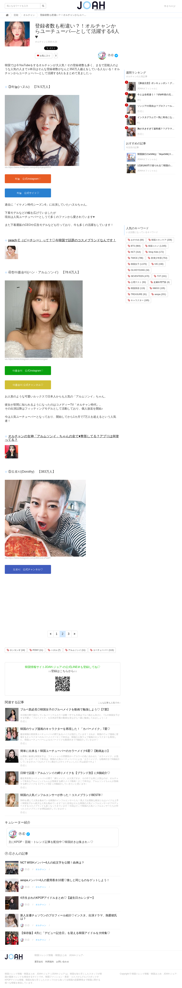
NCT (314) (134, 252)
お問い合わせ (62, 961)
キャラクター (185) (138, 300)
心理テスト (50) (137, 282)
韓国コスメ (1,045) (155, 246)
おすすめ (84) (136, 240)
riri (138, 100)
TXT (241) (160, 276)
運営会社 (38, 961)
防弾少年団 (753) (157, 258)
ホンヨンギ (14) (16, 650)
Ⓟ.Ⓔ (106, 55)
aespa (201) (158, 294)
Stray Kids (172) (154, 252)
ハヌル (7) (54, 650)
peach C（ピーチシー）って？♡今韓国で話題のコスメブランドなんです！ (62, 240)
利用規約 (49, 961)
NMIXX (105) (157, 288)
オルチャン (40, 42)
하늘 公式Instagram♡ (28, 178)
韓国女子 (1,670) (137, 264)
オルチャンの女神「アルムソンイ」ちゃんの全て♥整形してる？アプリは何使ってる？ (62, 438)
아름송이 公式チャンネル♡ (28, 384)
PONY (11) (36, 650)
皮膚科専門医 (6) (160, 282)
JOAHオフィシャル (146, 88)
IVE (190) (157, 264)
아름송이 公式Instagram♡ (27, 370)
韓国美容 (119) (136, 288)
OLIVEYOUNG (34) (138, 270)
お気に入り (43, 55)
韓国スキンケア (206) (160, 240)
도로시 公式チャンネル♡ (28, 569)
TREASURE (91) (137, 294)
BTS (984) (134, 246)
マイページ (169, 6)
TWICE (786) (135, 258)
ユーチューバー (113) (102, 650)
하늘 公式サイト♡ (28, 193)
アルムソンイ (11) (75, 650)
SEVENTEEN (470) (138, 276)
